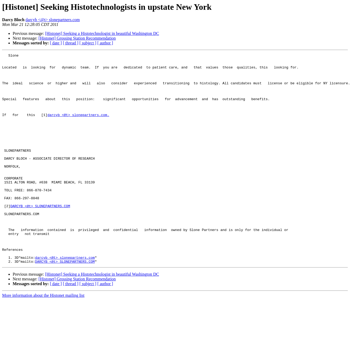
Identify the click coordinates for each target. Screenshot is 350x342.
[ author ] (105, 43)
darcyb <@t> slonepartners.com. (78, 127)
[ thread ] (70, 43)
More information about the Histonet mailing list (43, 337)
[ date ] (56, 43)
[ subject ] (87, 43)
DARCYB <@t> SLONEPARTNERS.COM (40, 236)
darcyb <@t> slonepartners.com (53, 19)
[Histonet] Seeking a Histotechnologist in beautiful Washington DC (102, 33)
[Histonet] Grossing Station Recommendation (77, 38)
